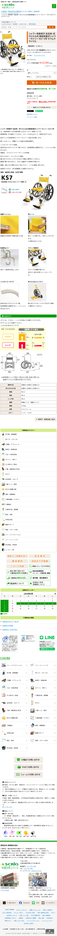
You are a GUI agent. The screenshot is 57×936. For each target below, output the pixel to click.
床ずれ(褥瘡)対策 (35, 922)
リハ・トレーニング (47, 927)
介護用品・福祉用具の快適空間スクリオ (14, 11)
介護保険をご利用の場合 (9, 629)
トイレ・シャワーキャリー (10, 13)
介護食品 (21, 924)
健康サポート (8, 927)
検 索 (51, 27)
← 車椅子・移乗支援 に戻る (45, 419)
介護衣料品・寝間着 (31, 924)
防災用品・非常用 (28, 930)
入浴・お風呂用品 (6, 919)
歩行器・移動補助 (9, 916)
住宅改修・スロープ (12, 922)
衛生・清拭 (41, 924)
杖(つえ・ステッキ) (22, 916)
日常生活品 (49, 924)
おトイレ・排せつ (18, 919)
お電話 (49, 897)
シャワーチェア (7, 24)
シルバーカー (23, 24)
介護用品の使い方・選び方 (10, 621)
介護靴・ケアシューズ (34, 916)
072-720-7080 (31, 873)
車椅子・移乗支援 (33, 11)
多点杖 (15, 24)
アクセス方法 (4, 897)
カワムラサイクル (39, 55)
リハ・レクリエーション (33, 927)
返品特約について (32, 114)
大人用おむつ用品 (30, 919)
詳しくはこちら (7, 807)
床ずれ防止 (32, 24)
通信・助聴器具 (46, 922)
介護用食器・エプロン (10, 924)
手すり (53, 919)
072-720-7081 (28, 875)
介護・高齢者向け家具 (43, 919)
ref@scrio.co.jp (36, 877)
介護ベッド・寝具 (23, 922)
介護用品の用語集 (7, 625)
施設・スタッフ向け (19, 927)
